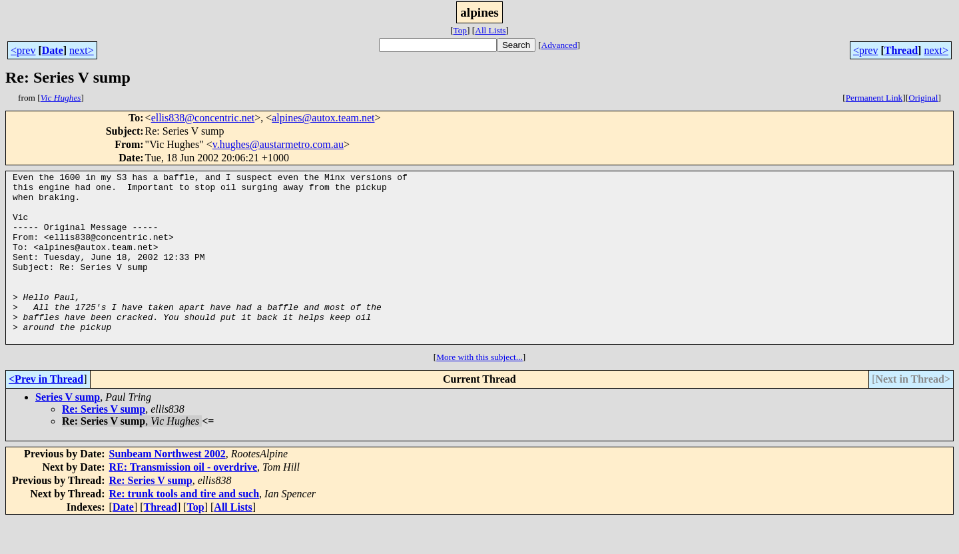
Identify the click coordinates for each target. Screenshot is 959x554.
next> (81, 50)
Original (923, 98)
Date (52, 50)
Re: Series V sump (103, 443)
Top (460, 30)
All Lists (490, 30)
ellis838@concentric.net (203, 117)
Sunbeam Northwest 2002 (167, 487)
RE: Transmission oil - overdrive (183, 501)
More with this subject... (479, 391)
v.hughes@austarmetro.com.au (278, 144)
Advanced (559, 45)
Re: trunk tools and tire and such (184, 527)
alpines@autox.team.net (323, 117)
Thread (901, 50)
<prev (23, 50)
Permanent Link (874, 98)
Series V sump (67, 431)
